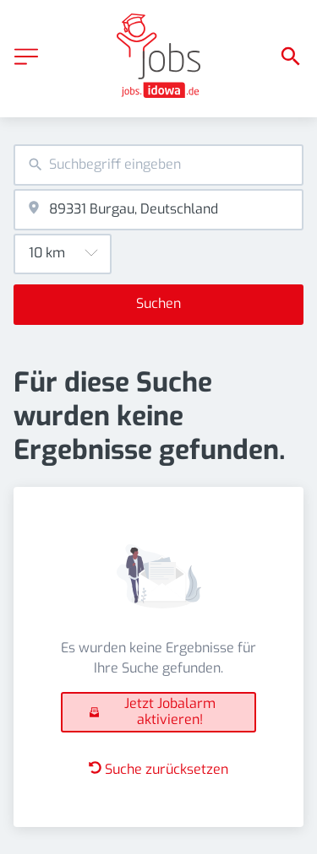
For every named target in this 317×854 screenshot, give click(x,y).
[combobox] (158, 165)
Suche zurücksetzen (158, 769)
